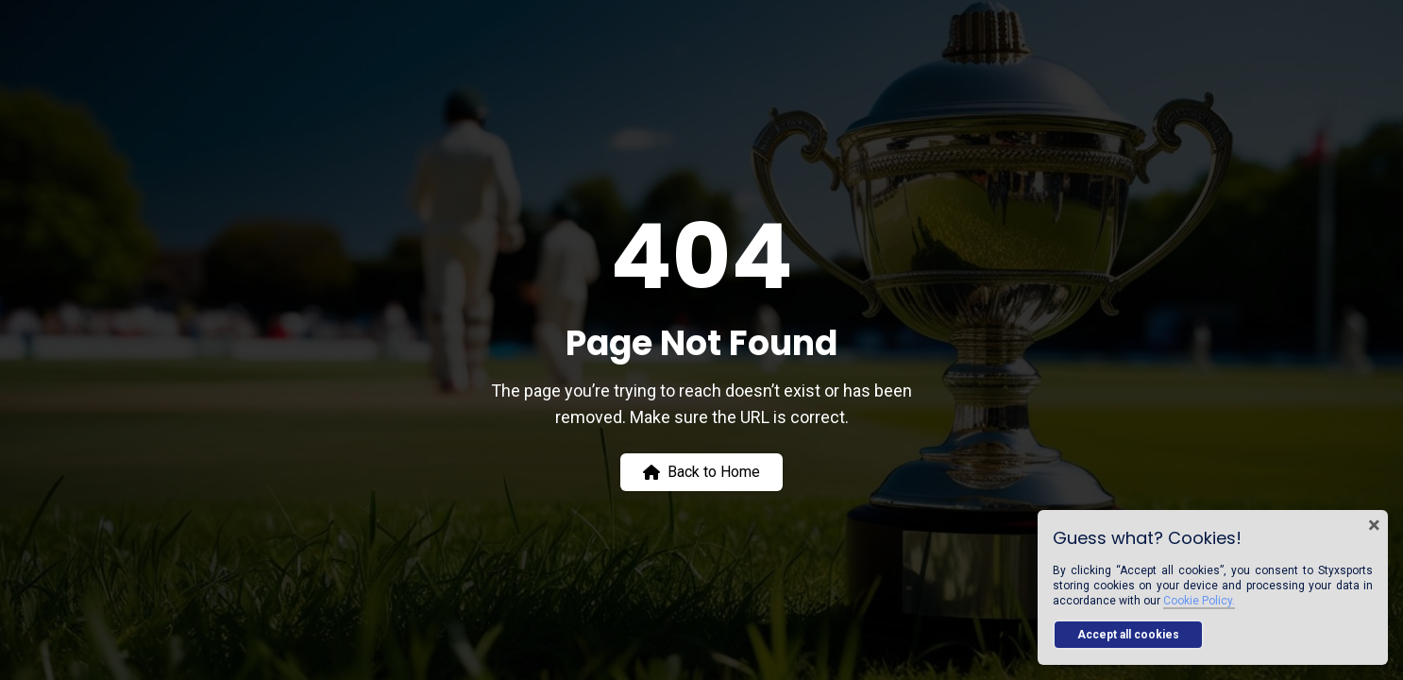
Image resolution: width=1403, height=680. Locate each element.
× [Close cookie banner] (1374, 525)
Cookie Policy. (1199, 600)
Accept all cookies (1128, 634)
